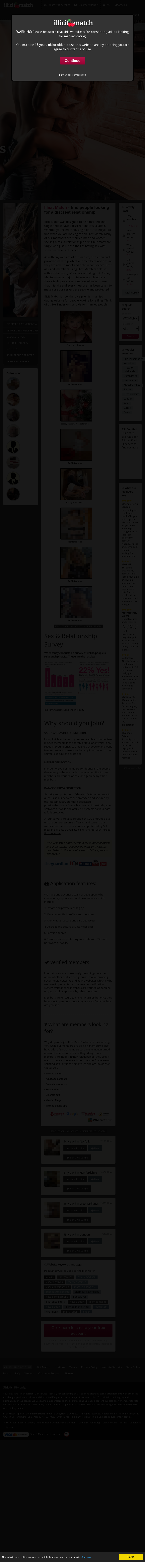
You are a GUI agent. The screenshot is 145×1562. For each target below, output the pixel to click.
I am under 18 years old (72, 74)
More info (95, 1557)
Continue (72, 61)
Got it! (130, 1557)
